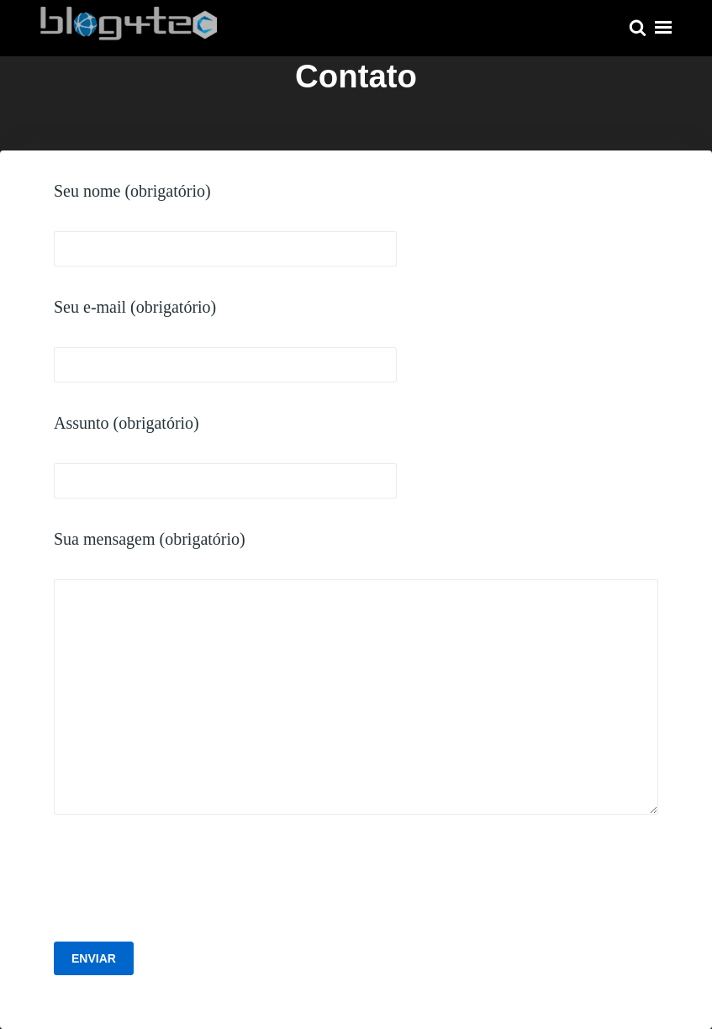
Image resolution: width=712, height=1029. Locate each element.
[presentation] (181, 882)
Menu (663, 27)
